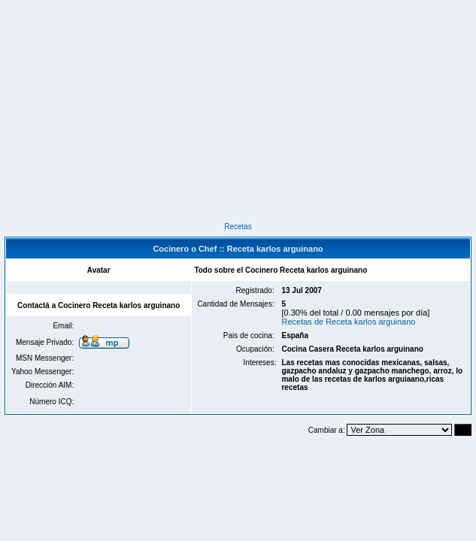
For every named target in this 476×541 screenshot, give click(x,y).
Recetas (238, 226)
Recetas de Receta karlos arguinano (348, 321)
